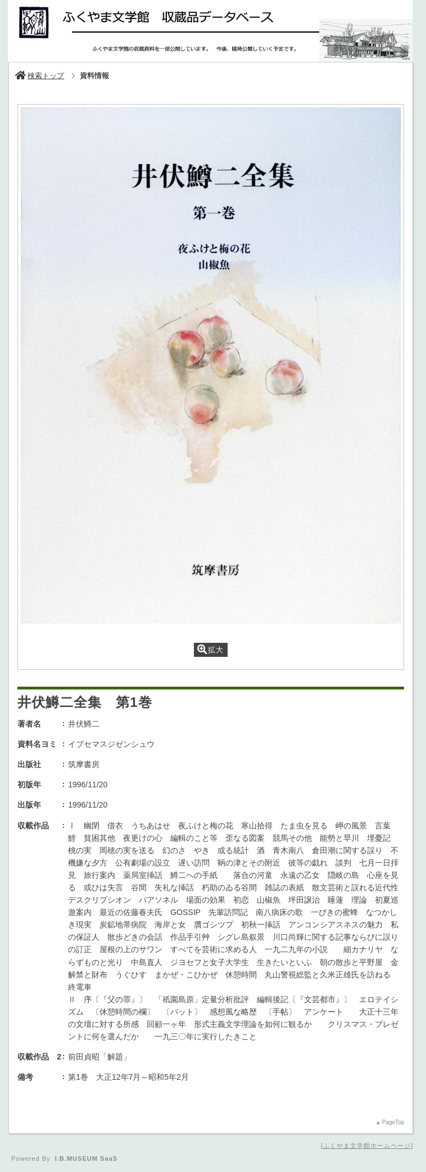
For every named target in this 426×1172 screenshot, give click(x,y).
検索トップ (39, 75)
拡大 (210, 649)
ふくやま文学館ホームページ (367, 1145)
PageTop (393, 1122)
